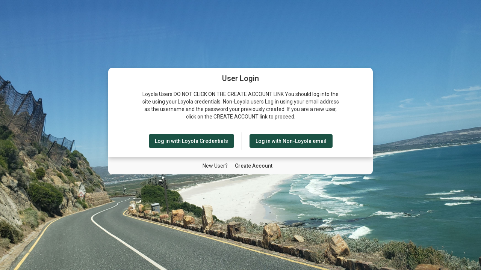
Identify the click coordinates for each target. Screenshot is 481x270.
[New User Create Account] (253, 165)
